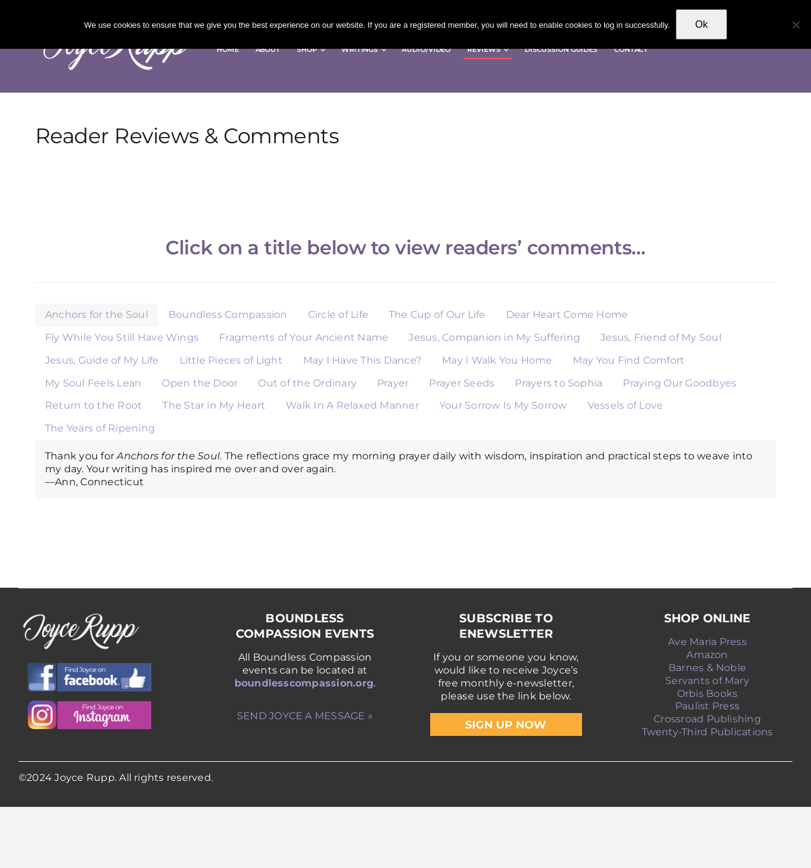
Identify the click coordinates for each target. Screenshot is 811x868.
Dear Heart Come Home (567, 314)
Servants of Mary (707, 680)
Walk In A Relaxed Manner (352, 405)
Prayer (393, 383)
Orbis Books (707, 693)
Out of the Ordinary (307, 383)
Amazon (707, 655)
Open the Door (200, 383)
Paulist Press (707, 706)
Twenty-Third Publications (707, 732)
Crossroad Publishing (707, 719)
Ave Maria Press (707, 642)
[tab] (96, 315)
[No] (795, 25)
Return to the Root (93, 405)
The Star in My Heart (213, 405)
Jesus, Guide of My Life (102, 360)
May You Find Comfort (629, 360)
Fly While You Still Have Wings (122, 337)
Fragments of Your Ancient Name (303, 337)
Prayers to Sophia (558, 383)
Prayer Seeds (461, 383)
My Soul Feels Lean (93, 383)
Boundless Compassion (228, 314)
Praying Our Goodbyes (679, 383)
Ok (701, 24)
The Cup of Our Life (437, 314)
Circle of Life (338, 314)
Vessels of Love (625, 405)
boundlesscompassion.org (304, 683)
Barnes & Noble (707, 668)
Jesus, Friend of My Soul (661, 337)
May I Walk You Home (497, 360)
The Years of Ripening (100, 428)
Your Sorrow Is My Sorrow (503, 405)
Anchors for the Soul (96, 314)
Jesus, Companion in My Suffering (494, 337)
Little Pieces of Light (231, 360)
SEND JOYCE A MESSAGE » (305, 716)
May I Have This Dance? (362, 360)
